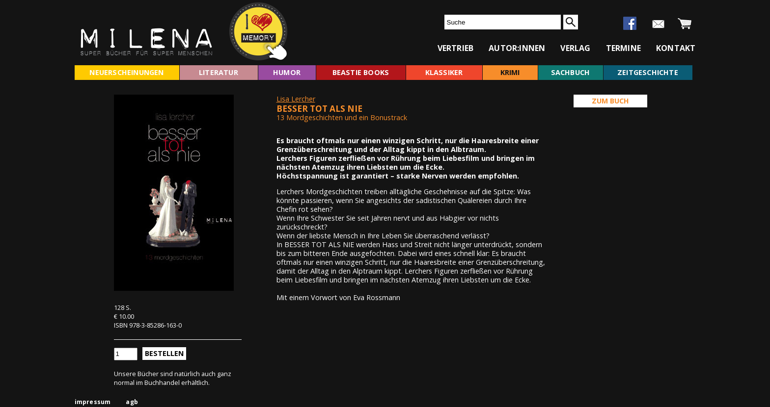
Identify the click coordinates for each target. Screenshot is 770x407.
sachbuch (570, 72)
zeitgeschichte (647, 72)
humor (287, 72)
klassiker (444, 72)
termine (623, 48)
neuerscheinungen (126, 72)
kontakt (675, 48)
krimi (510, 72)
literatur (218, 72)
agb (132, 402)
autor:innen (517, 48)
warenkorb (684, 24)
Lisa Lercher (295, 98)
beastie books (360, 72)
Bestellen (164, 353)
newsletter (658, 24)
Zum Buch (610, 100)
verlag (575, 48)
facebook (629, 23)
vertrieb (456, 48)
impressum (93, 402)
